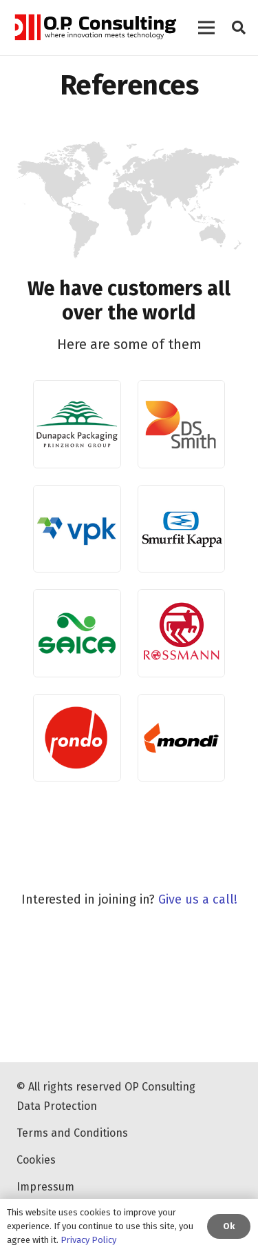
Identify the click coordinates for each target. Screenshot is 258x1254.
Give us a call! (197, 899)
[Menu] (206, 27)
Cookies (36, 1159)
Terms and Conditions (72, 1132)
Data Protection (57, 1106)
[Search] (239, 27)
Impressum (45, 1186)
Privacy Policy (88, 1240)
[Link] (94, 27)
